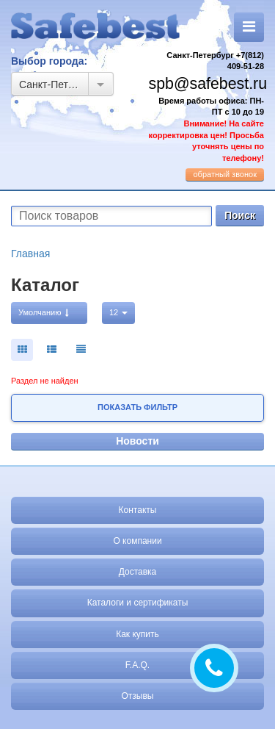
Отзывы (138, 696)
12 (118, 312)
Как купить (137, 634)
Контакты (138, 510)
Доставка (138, 572)
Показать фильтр (137, 407)
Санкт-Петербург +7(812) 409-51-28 (215, 61)
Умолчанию (43, 312)
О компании (137, 541)
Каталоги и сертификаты (137, 602)
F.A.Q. (137, 665)
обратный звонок (225, 174)
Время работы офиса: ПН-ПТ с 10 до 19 (206, 129)
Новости (137, 441)
